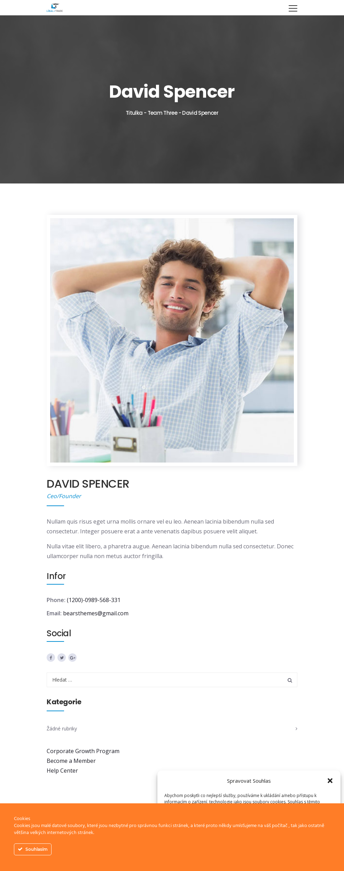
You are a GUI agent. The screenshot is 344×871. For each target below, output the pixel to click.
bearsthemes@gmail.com (95, 613)
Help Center (62, 770)
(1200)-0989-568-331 (93, 600)
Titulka (134, 113)
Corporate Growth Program (83, 751)
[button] (330, 780)
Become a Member (71, 761)
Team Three (163, 113)
